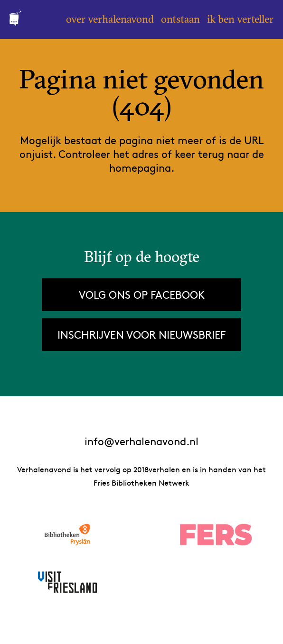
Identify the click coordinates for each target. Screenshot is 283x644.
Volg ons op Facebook (142, 294)
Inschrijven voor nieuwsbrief (141, 334)
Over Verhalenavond (110, 19)
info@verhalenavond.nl (141, 441)
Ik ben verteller (240, 19)
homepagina (140, 167)
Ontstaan (180, 19)
